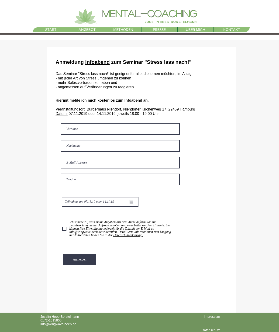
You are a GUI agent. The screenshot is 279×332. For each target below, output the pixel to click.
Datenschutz (211, 330)
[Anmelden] (79, 259)
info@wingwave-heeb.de (58, 324)
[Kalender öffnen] (131, 202)
